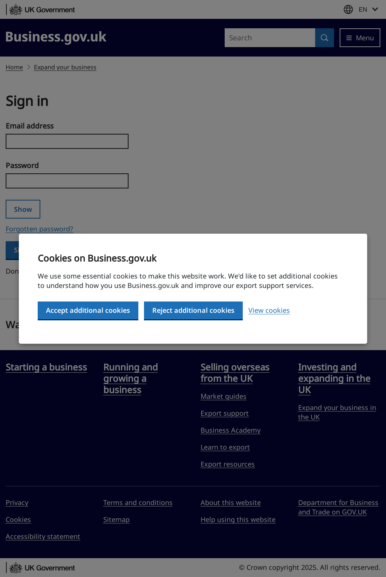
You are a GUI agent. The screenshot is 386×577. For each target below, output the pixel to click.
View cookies (269, 310)
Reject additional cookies (193, 310)
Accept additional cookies (88, 310)
